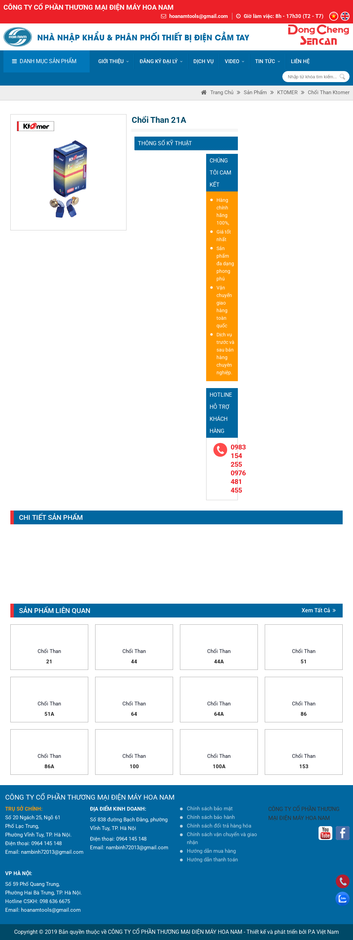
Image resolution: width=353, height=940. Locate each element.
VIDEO (234, 61)
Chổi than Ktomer (329, 92)
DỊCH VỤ (203, 61)
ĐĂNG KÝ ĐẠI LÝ (161, 61)
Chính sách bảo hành (211, 817)
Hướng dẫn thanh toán (212, 860)
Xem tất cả (319, 610)
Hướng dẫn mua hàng (211, 851)
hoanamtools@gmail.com (198, 16)
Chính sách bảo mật (210, 808)
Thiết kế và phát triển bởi (276, 932)
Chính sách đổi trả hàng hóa (219, 826)
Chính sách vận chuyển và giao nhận (222, 838)
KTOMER (287, 92)
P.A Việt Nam (323, 932)
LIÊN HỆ (300, 61)
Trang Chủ (221, 92)
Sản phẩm (255, 92)
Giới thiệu (113, 61)
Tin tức (267, 61)
